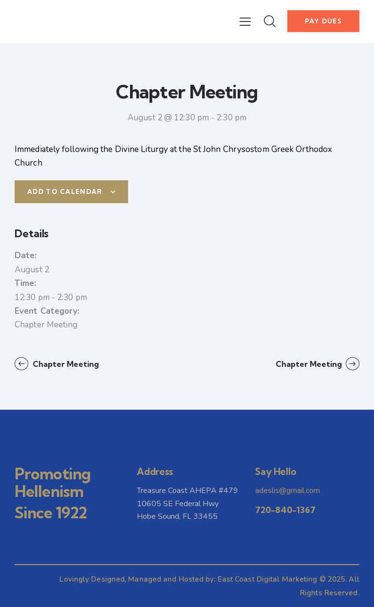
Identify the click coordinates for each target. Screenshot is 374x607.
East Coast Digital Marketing (268, 579)
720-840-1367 (285, 509)
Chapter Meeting (46, 324)
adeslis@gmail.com (287, 490)
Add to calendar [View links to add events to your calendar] (65, 191)
